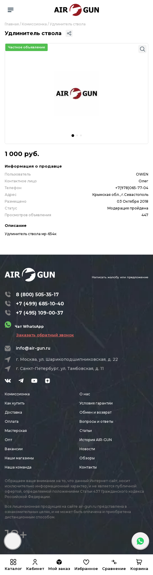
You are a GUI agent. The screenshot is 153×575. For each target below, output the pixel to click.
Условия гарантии (96, 403)
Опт (8, 440)
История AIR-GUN (95, 440)
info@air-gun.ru (33, 348)
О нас (84, 394)
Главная (12, 24)
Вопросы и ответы (96, 421)
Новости (87, 449)
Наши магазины (19, 458)
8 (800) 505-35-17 (37, 294)
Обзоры (87, 458)
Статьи (85, 430)
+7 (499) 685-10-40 (40, 304)
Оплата (12, 421)
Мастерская (16, 430)
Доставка (13, 412)
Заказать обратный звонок (45, 334)
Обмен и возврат (95, 412)
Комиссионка (34, 24)
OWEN (142, 174)
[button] (72, 135)
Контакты (88, 467)
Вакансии (14, 449)
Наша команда (18, 467)
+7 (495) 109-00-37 (39, 313)
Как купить (14, 403)
